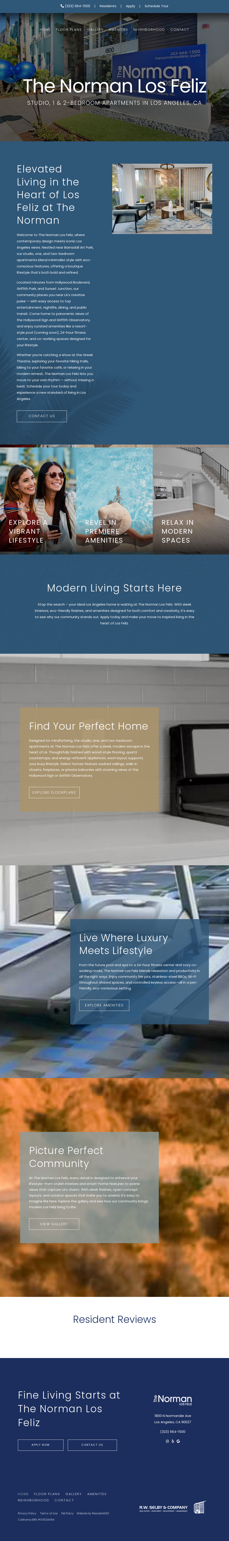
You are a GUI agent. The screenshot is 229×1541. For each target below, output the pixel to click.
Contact (179, 29)
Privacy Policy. (27, 1513)
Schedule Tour (156, 6)
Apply (130, 6)
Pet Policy (67, 1513)
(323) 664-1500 (75, 6)
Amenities (118, 29)
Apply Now (41, 1445)
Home (45, 29)
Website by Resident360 (93, 1513)
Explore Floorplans (54, 793)
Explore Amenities (104, 1006)
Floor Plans (69, 29)
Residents (108, 6)
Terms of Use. (49, 1513)
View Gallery (54, 1224)
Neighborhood (149, 29)
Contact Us (42, 416)
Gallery (95, 29)
